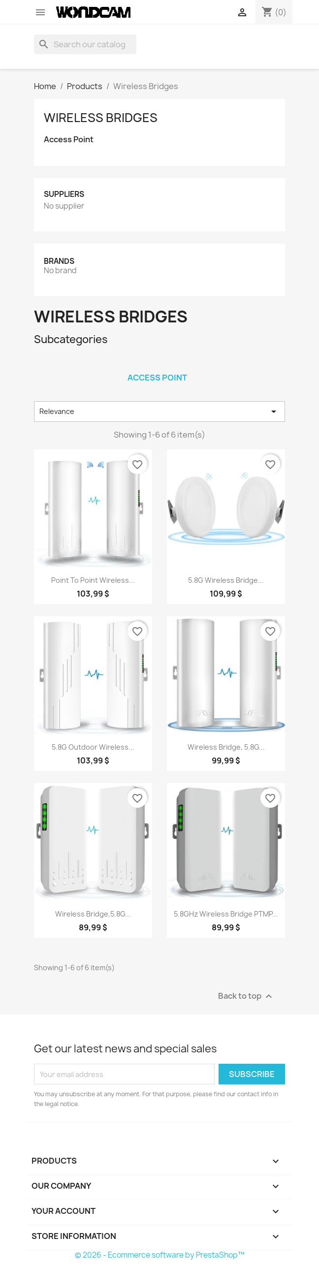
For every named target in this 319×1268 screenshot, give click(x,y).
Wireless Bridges (101, 117)
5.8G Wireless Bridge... (226, 580)
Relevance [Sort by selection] (159, 411)
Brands (59, 261)
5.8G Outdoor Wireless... (93, 747)
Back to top (246, 996)
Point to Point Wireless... (93, 580)
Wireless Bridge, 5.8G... (226, 747)
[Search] (85, 44)
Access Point (69, 139)
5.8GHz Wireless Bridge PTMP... (226, 914)
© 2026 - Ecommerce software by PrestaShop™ (160, 1255)
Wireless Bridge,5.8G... (93, 914)
